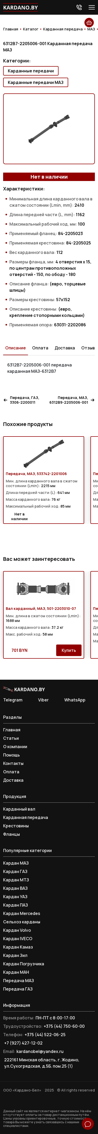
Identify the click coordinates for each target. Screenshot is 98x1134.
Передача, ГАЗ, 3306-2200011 (21, 400)
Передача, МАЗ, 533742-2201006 (36, 473)
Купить (69, 650)
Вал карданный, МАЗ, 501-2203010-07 (41, 608)
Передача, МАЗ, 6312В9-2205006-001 (72, 400)
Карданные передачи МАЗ (36, 82)
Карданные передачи (31, 71)
